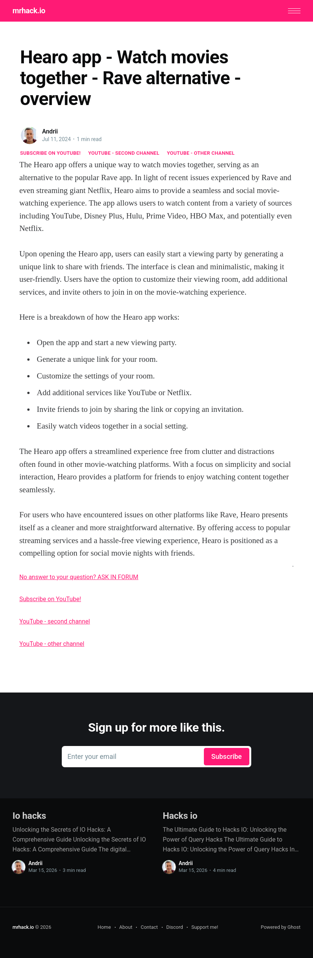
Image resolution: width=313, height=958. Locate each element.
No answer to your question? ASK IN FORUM (78, 577)
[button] (294, 11)
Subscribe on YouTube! (50, 153)
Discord (174, 927)
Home (104, 927)
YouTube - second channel (124, 153)
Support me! (204, 927)
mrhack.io (29, 10)
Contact (149, 927)
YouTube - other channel (201, 153)
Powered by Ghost (280, 927)
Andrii (50, 131)
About (126, 927)
